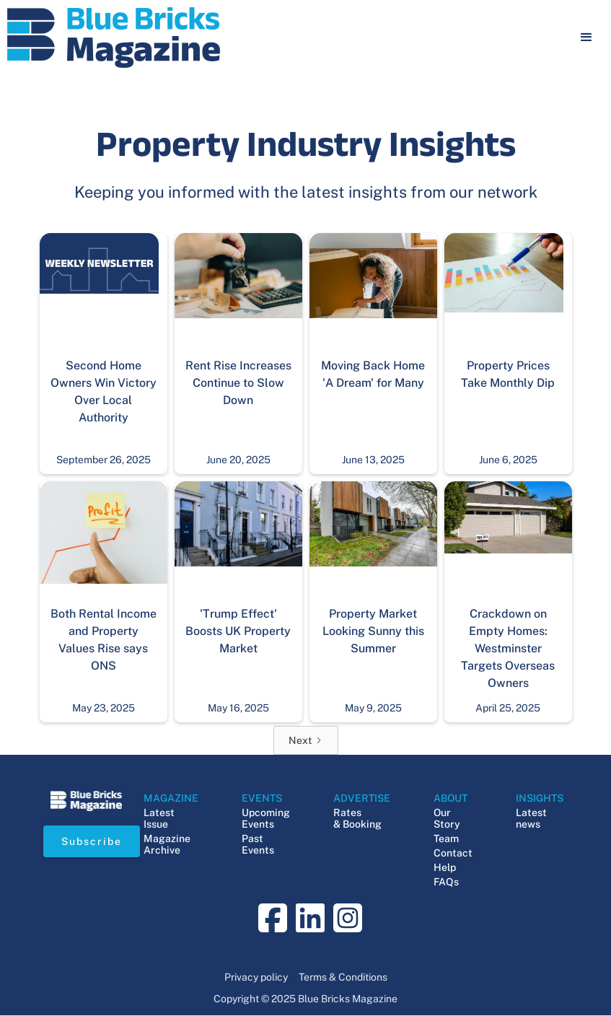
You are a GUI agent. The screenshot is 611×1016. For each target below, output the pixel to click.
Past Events (258, 844)
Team (446, 838)
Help (445, 867)
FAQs (446, 882)
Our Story (447, 818)
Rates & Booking (357, 818)
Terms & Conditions (343, 977)
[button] (586, 37)
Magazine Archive (167, 844)
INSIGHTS (539, 798)
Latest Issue (159, 818)
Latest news (531, 818)
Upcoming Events (266, 818)
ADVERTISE (361, 798)
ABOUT (450, 798)
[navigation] (113, 37)
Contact (453, 853)
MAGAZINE (171, 798)
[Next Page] (305, 740)
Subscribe (91, 841)
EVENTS (262, 798)
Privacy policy (256, 977)
